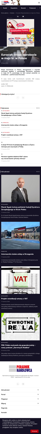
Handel (5, 8)
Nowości (23, 8)
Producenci (32, 8)
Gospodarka (14, 8)
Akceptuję (34, 431)
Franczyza (6, 122)
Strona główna (4, 13)
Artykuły (12, 13)
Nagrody (4, 408)
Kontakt (4, 412)
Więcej (38, 108)
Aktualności (6, 110)
